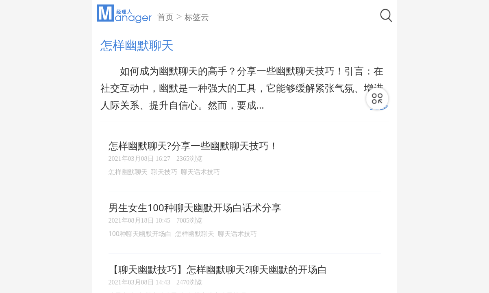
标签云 (197, 17)
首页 (165, 17)
